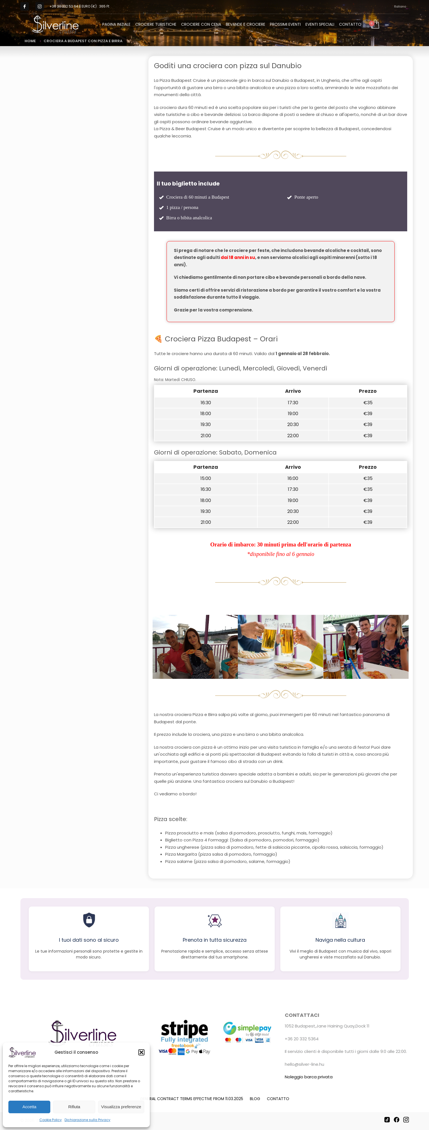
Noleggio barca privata (309, 1077)
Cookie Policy (50, 1119)
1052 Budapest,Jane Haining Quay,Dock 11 (327, 1026)
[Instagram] (406, 1119)
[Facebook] (396, 1119)
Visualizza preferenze (121, 1106)
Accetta (29, 1106)
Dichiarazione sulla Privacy (87, 1119)
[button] (141, 1052)
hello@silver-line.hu (304, 1064)
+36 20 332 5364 (302, 1039)
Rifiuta (74, 1106)
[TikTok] (387, 1119)
